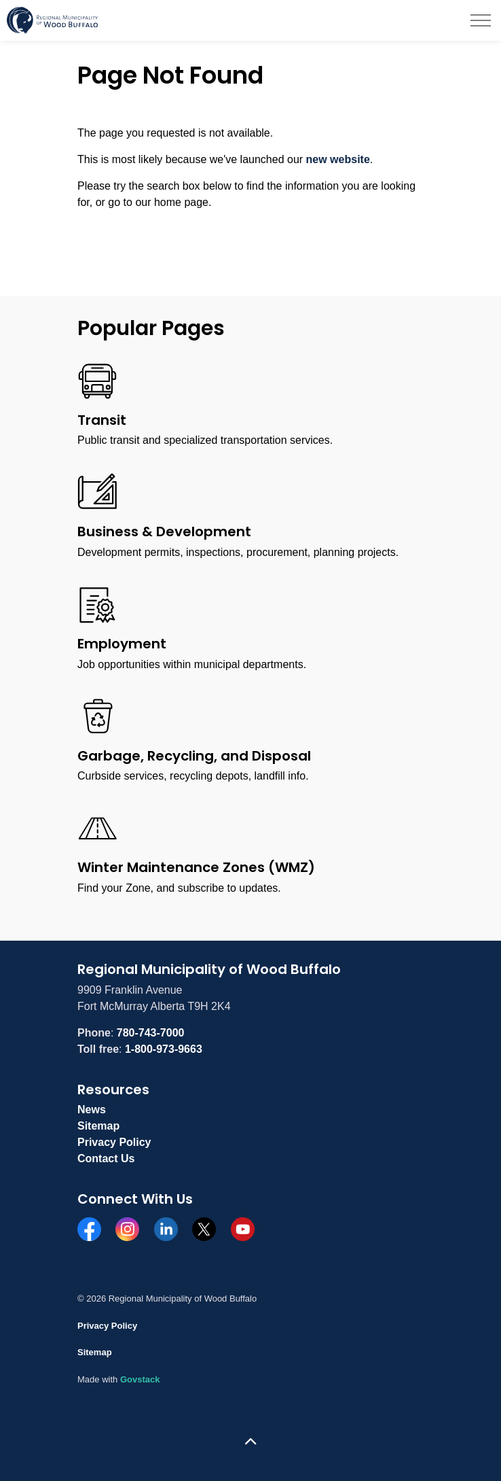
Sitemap (98, 1126)
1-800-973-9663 (163, 1049)
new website (338, 159)
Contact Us (105, 1158)
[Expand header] (480, 20)
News (91, 1109)
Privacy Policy (114, 1142)
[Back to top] (250, 1442)
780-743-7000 (151, 1033)
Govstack (140, 1379)
